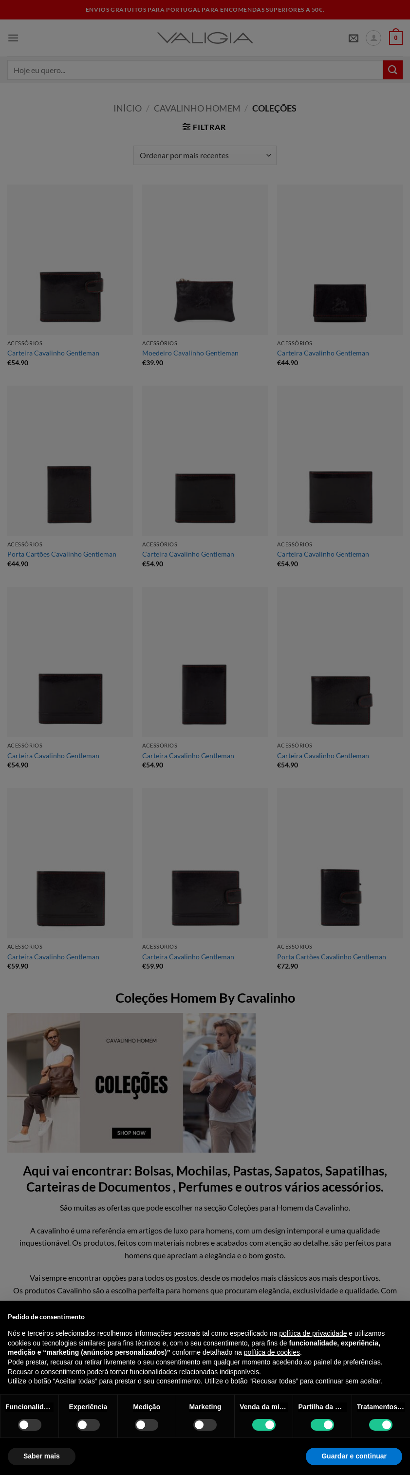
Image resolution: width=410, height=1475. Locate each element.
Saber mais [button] (41, 1456)
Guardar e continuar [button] (354, 1456)
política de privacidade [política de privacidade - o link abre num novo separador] (313, 1333)
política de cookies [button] (272, 1352)
